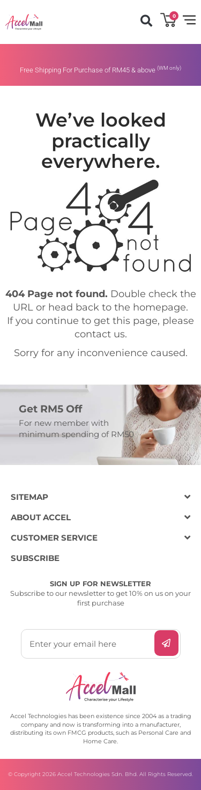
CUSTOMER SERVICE (54, 538)
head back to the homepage (117, 307)
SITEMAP (29, 497)
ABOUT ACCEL (41, 517)
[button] (146, 20)
